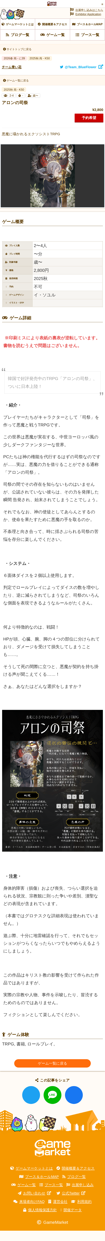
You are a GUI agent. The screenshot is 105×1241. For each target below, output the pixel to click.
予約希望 (89, 128)
